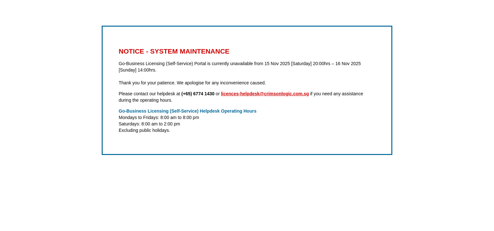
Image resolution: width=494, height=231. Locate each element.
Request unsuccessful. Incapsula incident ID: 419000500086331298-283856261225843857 (247, 115)
